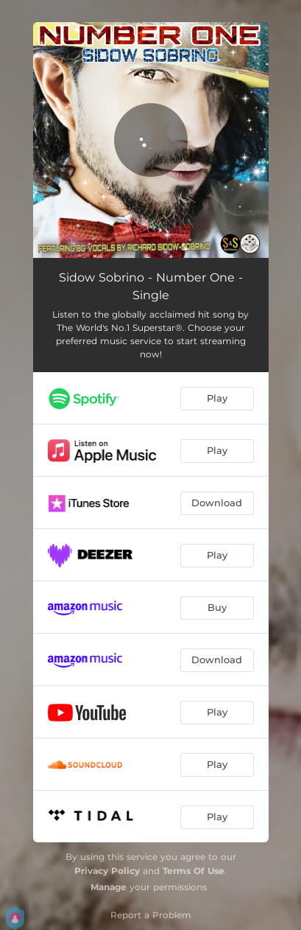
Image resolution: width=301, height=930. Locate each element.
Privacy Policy (107, 870)
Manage (109, 886)
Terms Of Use (193, 870)
